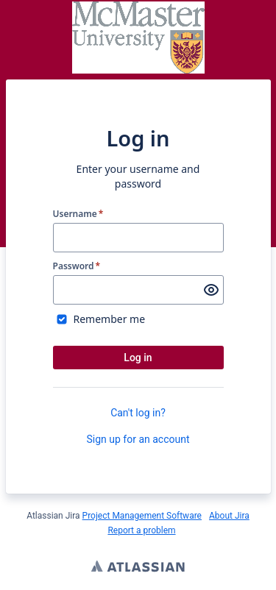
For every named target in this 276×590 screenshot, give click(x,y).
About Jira (229, 516)
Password (77, 266)
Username (78, 214)
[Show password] (211, 290)
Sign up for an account (137, 439)
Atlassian (138, 568)
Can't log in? (138, 413)
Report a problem (141, 530)
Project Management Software (142, 516)
